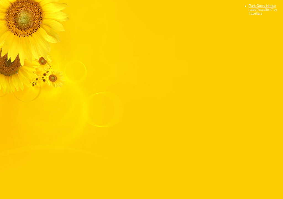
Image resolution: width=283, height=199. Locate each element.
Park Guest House (262, 6)
